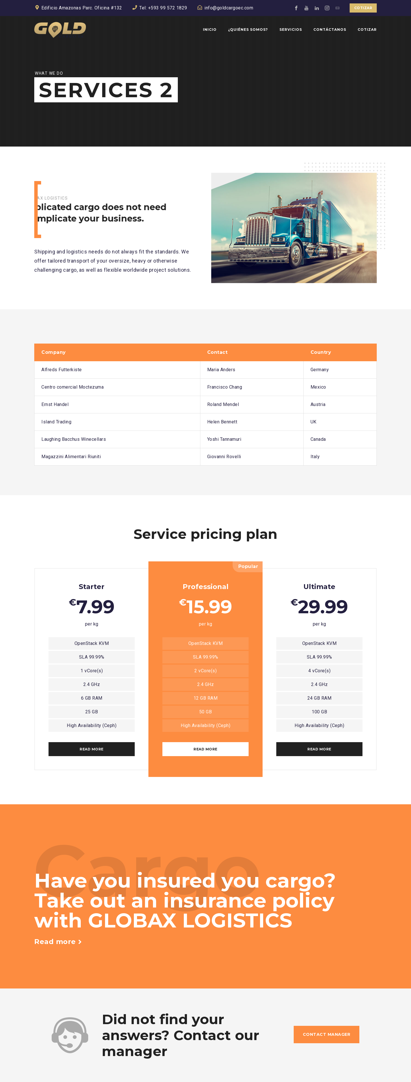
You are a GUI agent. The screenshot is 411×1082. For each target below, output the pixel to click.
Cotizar (363, 8)
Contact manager (326, 1034)
